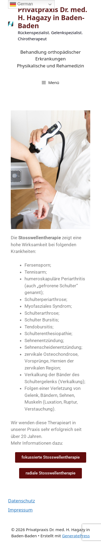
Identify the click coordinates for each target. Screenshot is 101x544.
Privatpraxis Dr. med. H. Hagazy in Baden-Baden (52, 17)
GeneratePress (76, 535)
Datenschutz (21, 501)
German (21, 4)
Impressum (20, 510)
